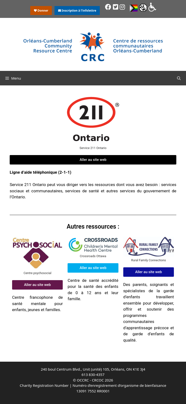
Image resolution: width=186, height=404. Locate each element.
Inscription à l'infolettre (77, 10)
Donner (41, 10)
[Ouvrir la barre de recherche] (179, 78)
